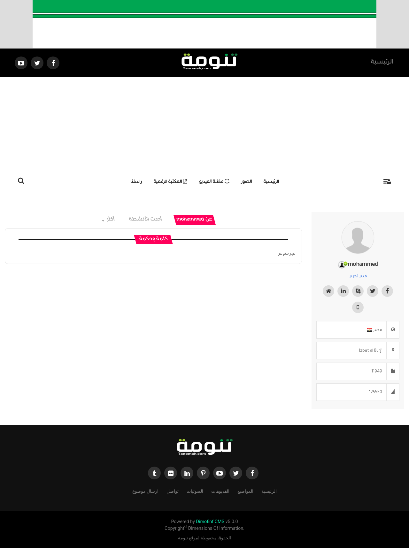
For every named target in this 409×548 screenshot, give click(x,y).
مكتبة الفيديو (214, 182)
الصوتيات (195, 490)
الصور (246, 182)
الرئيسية (382, 62)
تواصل (172, 490)
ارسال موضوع (145, 490)
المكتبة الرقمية (170, 182)
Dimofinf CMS (210, 521)
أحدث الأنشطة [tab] (145, 219)
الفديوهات (220, 490)
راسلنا (136, 182)
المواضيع (245, 490)
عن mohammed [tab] (194, 219)
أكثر (108, 219)
